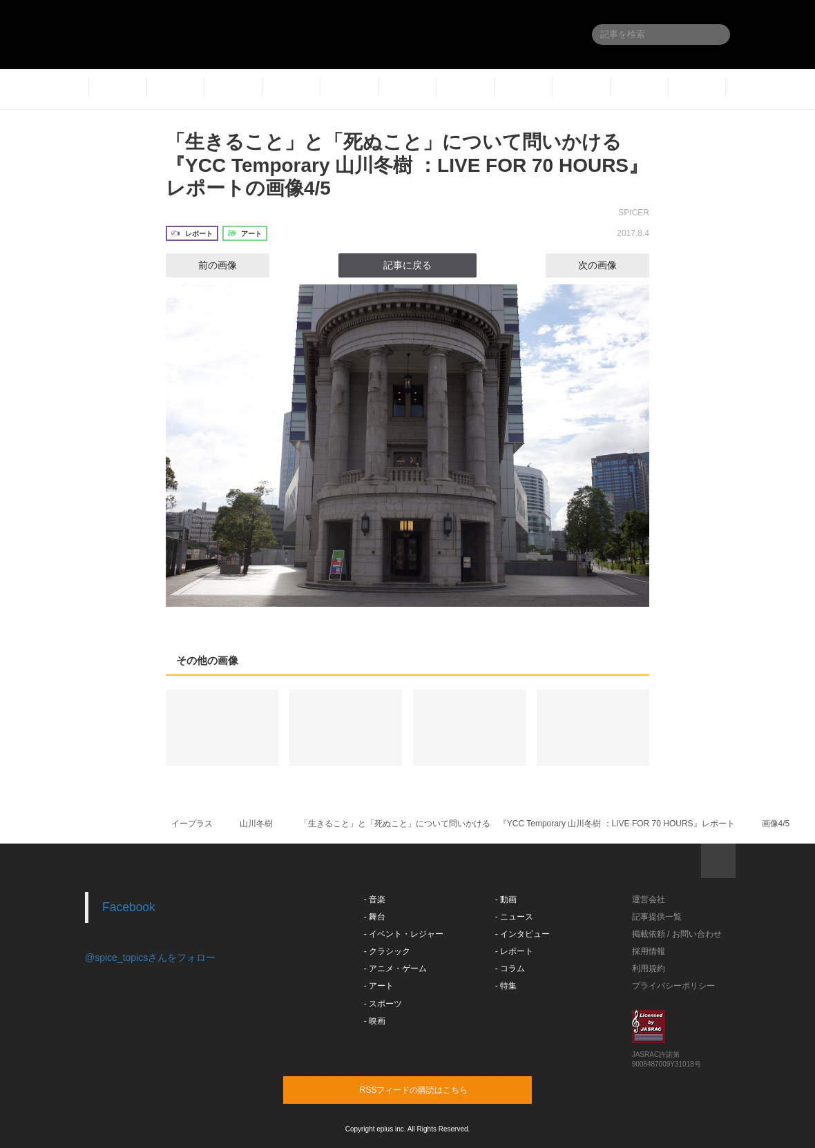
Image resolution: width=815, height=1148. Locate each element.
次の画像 (610, 265)
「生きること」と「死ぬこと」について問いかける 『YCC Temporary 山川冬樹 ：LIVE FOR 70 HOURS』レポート (517, 823)
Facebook (128, 907)
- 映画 (374, 1021)
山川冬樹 (256, 823)
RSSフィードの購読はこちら (434, 1089)
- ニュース (514, 917)
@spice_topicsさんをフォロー (150, 957)
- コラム (510, 968)
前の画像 (205, 265)
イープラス (192, 823)
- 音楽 (374, 899)
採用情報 (648, 951)
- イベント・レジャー (403, 934)
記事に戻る (407, 265)
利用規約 (648, 968)
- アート (379, 986)
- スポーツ (383, 1004)
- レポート (514, 951)
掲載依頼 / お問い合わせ (677, 934)
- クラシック (387, 951)
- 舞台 (374, 917)
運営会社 (648, 899)
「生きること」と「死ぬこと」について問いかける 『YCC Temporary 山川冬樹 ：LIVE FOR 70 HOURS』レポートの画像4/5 (407, 165)
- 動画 (506, 899)
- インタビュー (522, 934)
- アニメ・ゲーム (395, 968)
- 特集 (506, 986)
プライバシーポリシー (673, 986)
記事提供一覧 (657, 917)
